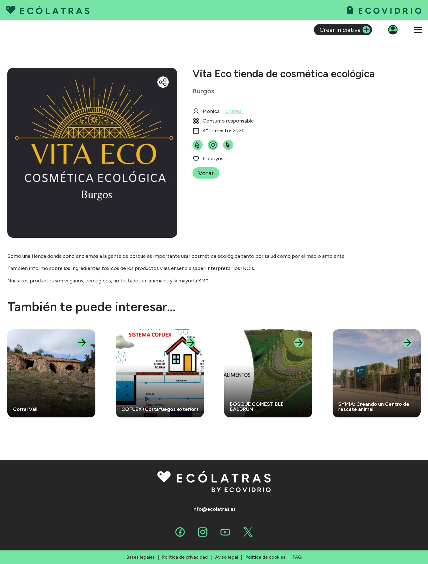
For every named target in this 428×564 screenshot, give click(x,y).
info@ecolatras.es (214, 509)
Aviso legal (226, 557)
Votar (206, 173)
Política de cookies (265, 557)
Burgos (203, 91)
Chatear (234, 111)
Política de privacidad (185, 557)
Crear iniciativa (340, 29)
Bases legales (141, 557)
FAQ (297, 557)
